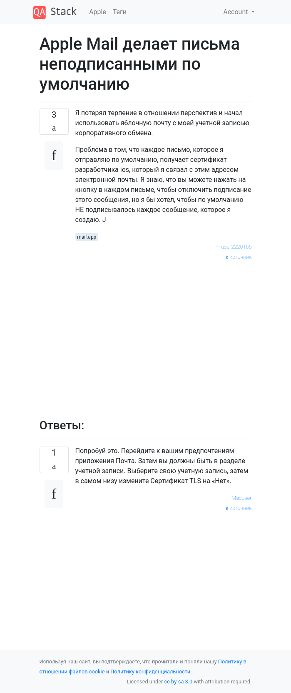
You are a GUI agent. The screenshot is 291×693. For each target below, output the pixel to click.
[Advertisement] (163, 335)
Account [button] (236, 12)
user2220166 (236, 247)
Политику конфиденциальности (150, 671)
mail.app (86, 237)
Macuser (241, 498)
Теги (120, 12)
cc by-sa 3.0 (178, 681)
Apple (97, 12)
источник (238, 257)
